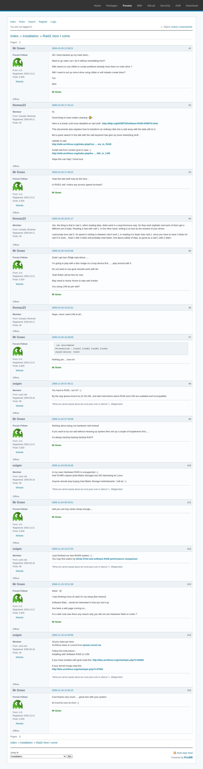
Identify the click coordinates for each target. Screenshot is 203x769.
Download (192, 5)
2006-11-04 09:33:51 (62, 502)
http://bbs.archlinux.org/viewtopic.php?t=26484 (118, 660)
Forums (127, 5)
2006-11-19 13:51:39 (62, 584)
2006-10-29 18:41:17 (62, 218)
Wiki (139, 5)
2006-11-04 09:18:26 (62, 465)
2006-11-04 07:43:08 (62, 419)
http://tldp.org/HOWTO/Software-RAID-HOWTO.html (130, 123)
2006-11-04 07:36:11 (62, 383)
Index (13, 21)
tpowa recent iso (92, 645)
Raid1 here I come (56, 36)
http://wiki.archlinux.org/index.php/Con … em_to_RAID (81, 144)
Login (53, 21)
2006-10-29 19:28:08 (62, 337)
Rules (22, 21)
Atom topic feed (185, 753)
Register (43, 21)
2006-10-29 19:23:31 (62, 307)
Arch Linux (19, 5)
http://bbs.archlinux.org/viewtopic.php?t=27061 (77, 669)
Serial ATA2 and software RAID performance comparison (106, 559)
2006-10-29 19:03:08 (62, 250)
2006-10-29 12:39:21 (62, 48)
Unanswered (185, 27)
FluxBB (188, 757)
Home (97, 5)
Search (31, 21)
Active (174, 27)
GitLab (151, 5)
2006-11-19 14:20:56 (62, 635)
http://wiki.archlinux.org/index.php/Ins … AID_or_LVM (81, 153)
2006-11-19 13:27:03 (62, 549)
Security (165, 5)
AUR (178, 5)
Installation (31, 36)
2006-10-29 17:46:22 (62, 172)
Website (19, 81)
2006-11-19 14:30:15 (62, 690)
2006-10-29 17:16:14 (62, 105)
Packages (112, 5)
